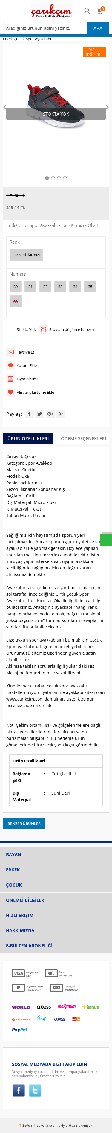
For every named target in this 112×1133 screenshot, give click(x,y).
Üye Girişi (86, 14)
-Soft (24, 1125)
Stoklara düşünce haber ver (73, 329)
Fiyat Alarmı (27, 379)
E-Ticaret (37, 1125)
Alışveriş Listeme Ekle (35, 392)
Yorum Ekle (27, 365)
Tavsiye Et (25, 352)
